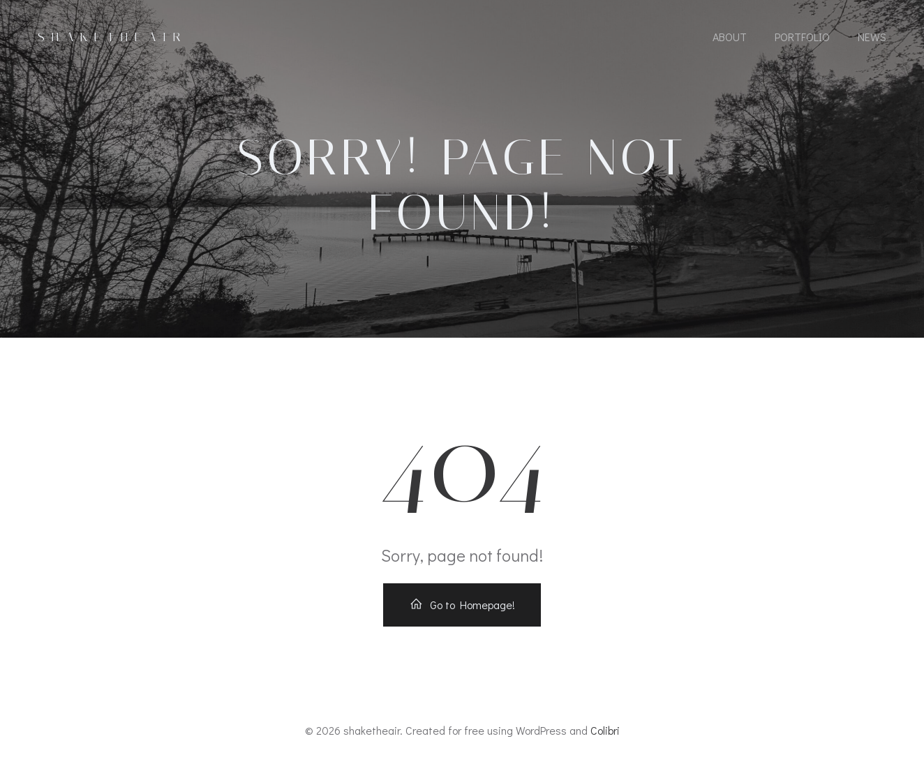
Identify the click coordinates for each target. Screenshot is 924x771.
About (730, 36)
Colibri (605, 730)
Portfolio (802, 36)
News (872, 36)
